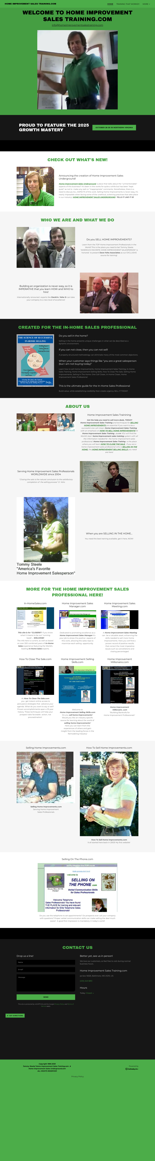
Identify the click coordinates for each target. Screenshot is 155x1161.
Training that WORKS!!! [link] (127, 4)
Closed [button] (89, 993)
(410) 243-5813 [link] (86, 981)
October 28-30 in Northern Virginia (114, 127)
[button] (146, 4)
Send (45, 997)
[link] (30, 4)
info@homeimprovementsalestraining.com (77, 25)
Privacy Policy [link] (59, 1004)
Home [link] (110, 4)
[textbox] (46, 962)
